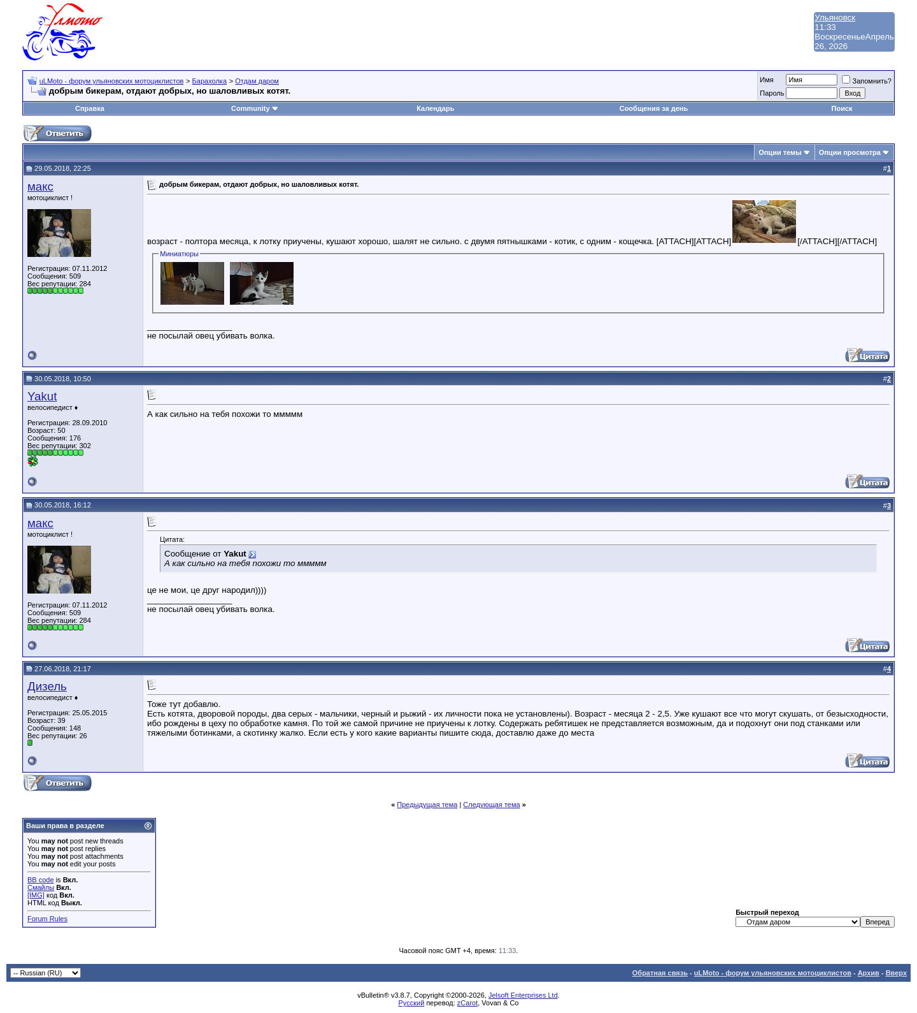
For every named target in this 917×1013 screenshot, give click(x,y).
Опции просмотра (850, 152)
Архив (868, 973)
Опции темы (779, 152)
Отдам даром (257, 81)
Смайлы (40, 887)
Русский (412, 1003)
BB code (40, 880)
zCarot (467, 1003)
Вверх (896, 973)
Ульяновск (834, 17)
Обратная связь (660, 973)
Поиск (842, 108)
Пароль (772, 93)
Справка (89, 108)
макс (40, 186)
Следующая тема (491, 804)
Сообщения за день (654, 108)
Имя (766, 80)
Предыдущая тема (427, 804)
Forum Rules (47, 918)
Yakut (42, 396)
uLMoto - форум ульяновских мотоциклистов (111, 81)
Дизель (47, 686)
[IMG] (36, 895)
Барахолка (209, 81)
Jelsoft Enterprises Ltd (523, 995)
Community (255, 108)
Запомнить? (867, 81)
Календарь (435, 108)
